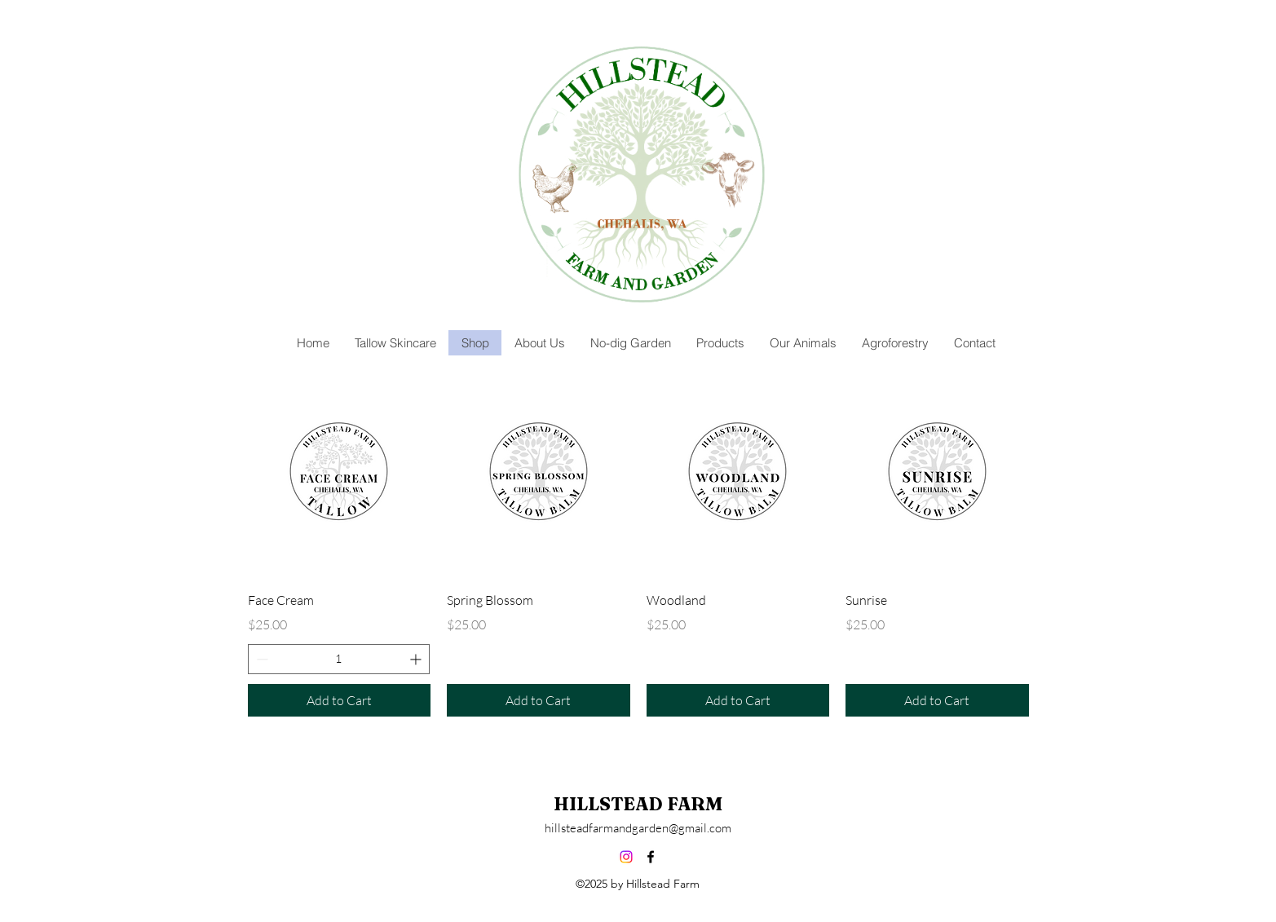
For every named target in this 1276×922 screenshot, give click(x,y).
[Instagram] (626, 857)
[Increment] (417, 659)
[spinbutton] (339, 659)
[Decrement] (260, 659)
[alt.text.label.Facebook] (650, 857)
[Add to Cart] (339, 700)
